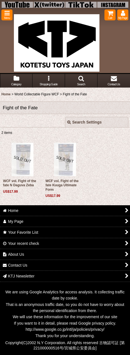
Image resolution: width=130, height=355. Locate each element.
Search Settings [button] (84, 122)
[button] (6, 14)
